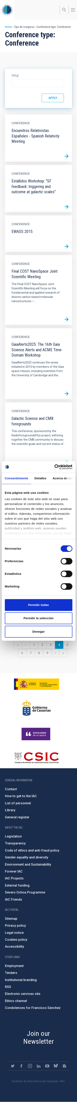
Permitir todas (38, 605)
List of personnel (18, 803)
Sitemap (11, 919)
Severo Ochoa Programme (25, 892)
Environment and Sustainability (28, 864)
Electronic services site (22, 994)
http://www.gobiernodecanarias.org (36, 708)
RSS (8, 987)
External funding (17, 885)
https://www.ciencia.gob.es (36, 684)
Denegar (38, 631)
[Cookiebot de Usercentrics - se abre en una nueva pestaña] (54, 467)
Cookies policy (16, 940)
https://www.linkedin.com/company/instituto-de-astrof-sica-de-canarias (38, 1066)
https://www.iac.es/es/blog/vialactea (64, 1066)
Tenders (11, 973)
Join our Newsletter (38, 1037)
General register (17, 817)
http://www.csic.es (36, 757)
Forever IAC (14, 871)
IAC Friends (13, 899)
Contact (11, 789)
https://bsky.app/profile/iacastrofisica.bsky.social (56, 1066)
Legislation (13, 836)
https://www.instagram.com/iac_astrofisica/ (30, 1066)
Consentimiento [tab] (16, 478)
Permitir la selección (39, 618)
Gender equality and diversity (26, 857)
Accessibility (14, 946)
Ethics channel (16, 1001)
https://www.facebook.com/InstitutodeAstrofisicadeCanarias (21, 1066)
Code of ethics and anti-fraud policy (32, 850)
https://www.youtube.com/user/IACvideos (47, 1066)
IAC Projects (14, 878)
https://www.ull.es (36, 734)
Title (15, 75)
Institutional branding (21, 980)
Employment (14, 966)
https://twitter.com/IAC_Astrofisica (12, 1066)
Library (10, 810)
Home (8, 27)
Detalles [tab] (40, 478)
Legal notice (14, 933)
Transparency (15, 843)
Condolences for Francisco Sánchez (33, 1008)
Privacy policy (15, 925)
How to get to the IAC (21, 796)
